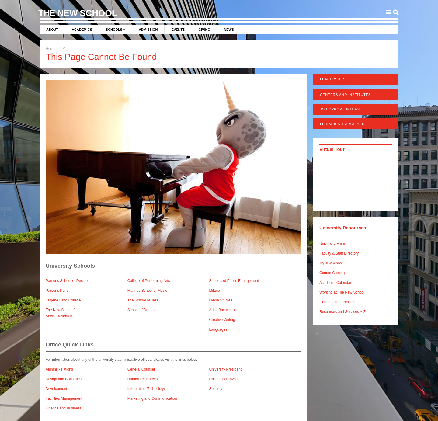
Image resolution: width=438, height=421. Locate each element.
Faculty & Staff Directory (339, 253)
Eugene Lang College (63, 300)
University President (225, 369)
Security (215, 389)
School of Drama (141, 310)
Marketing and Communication (152, 398)
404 (63, 49)
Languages (218, 329)
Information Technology (146, 389)
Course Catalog (332, 273)
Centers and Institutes (345, 94)
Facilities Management (64, 398)
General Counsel (141, 369)
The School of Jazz (142, 300)
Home (50, 49)
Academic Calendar (335, 282)
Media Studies (220, 300)
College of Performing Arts (148, 281)
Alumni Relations (59, 369)
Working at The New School (341, 292)
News (229, 29)
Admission (148, 29)
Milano (214, 290)
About (52, 29)
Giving (204, 29)
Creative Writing (222, 320)
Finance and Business (64, 408)
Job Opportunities (340, 109)
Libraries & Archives (342, 124)
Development (56, 389)
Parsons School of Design (67, 281)
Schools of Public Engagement (234, 281)
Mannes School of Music (147, 290)
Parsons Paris (57, 290)
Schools (114, 29)
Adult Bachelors (222, 310)
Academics (82, 29)
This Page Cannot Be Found (101, 57)
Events (178, 29)
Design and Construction (65, 379)
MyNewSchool (331, 263)
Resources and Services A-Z (342, 312)
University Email (332, 244)
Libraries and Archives (337, 302)
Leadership (332, 79)
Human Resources (142, 379)
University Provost (224, 379)
